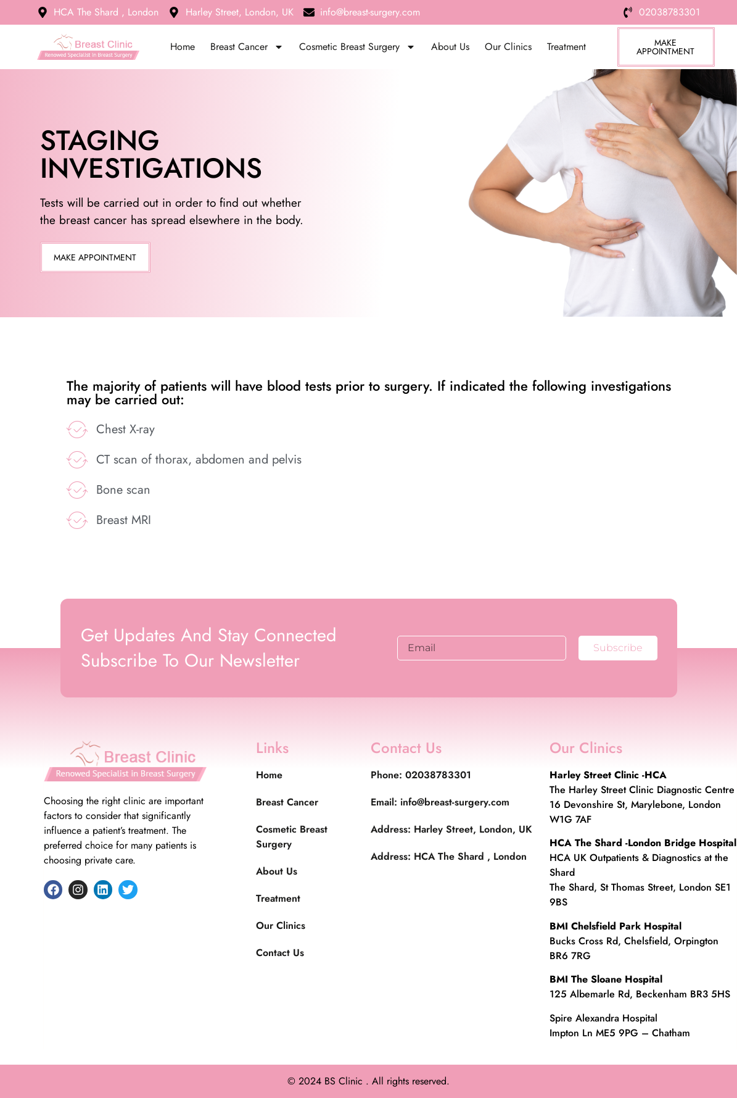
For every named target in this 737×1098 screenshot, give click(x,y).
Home (182, 47)
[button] (95, 257)
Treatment (566, 47)
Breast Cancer (247, 47)
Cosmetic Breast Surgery (357, 47)
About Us (450, 47)
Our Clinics (508, 47)
